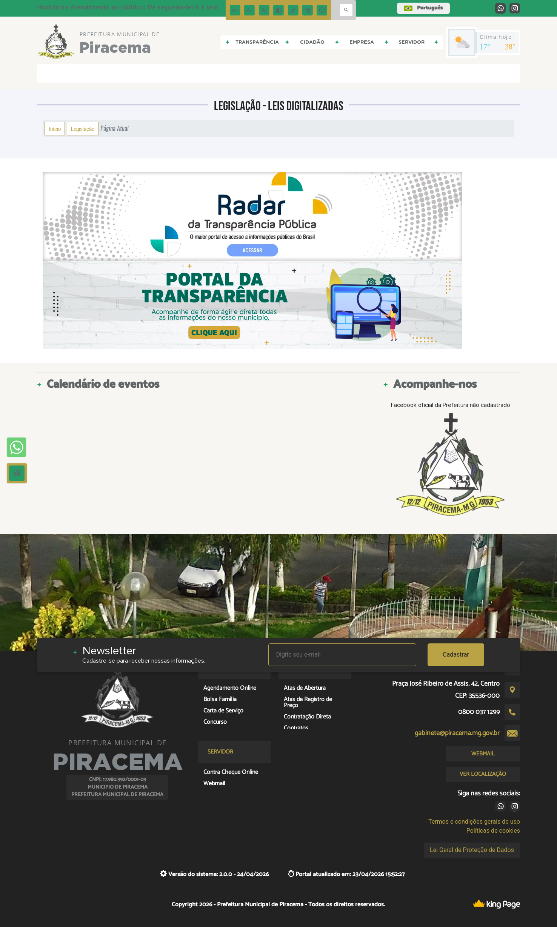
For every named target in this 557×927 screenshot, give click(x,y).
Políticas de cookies (493, 830)
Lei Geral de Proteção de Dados (472, 849)
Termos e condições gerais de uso (474, 821)
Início (55, 128)
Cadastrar (456, 654)
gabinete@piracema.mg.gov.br (457, 733)
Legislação (82, 128)
